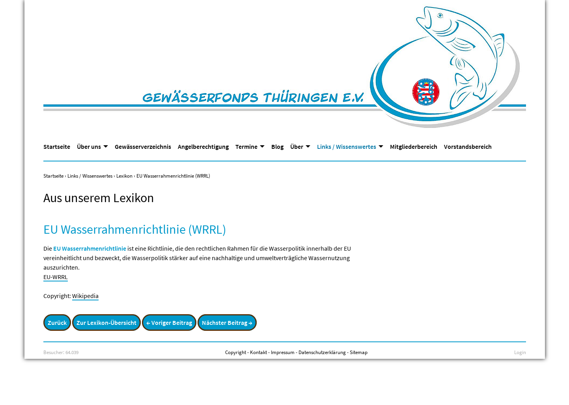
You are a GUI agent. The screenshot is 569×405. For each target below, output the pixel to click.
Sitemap (359, 352)
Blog (277, 146)
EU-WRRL (55, 277)
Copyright (235, 352)
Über (296, 146)
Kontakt (258, 352)
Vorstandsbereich (468, 146)
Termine (246, 146)
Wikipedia (85, 296)
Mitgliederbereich (413, 146)
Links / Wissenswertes (346, 146)
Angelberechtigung (203, 146)
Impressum (283, 352)
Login (520, 352)
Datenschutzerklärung (322, 352)
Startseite (56, 146)
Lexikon (124, 175)
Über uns (89, 146)
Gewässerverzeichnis (143, 146)
